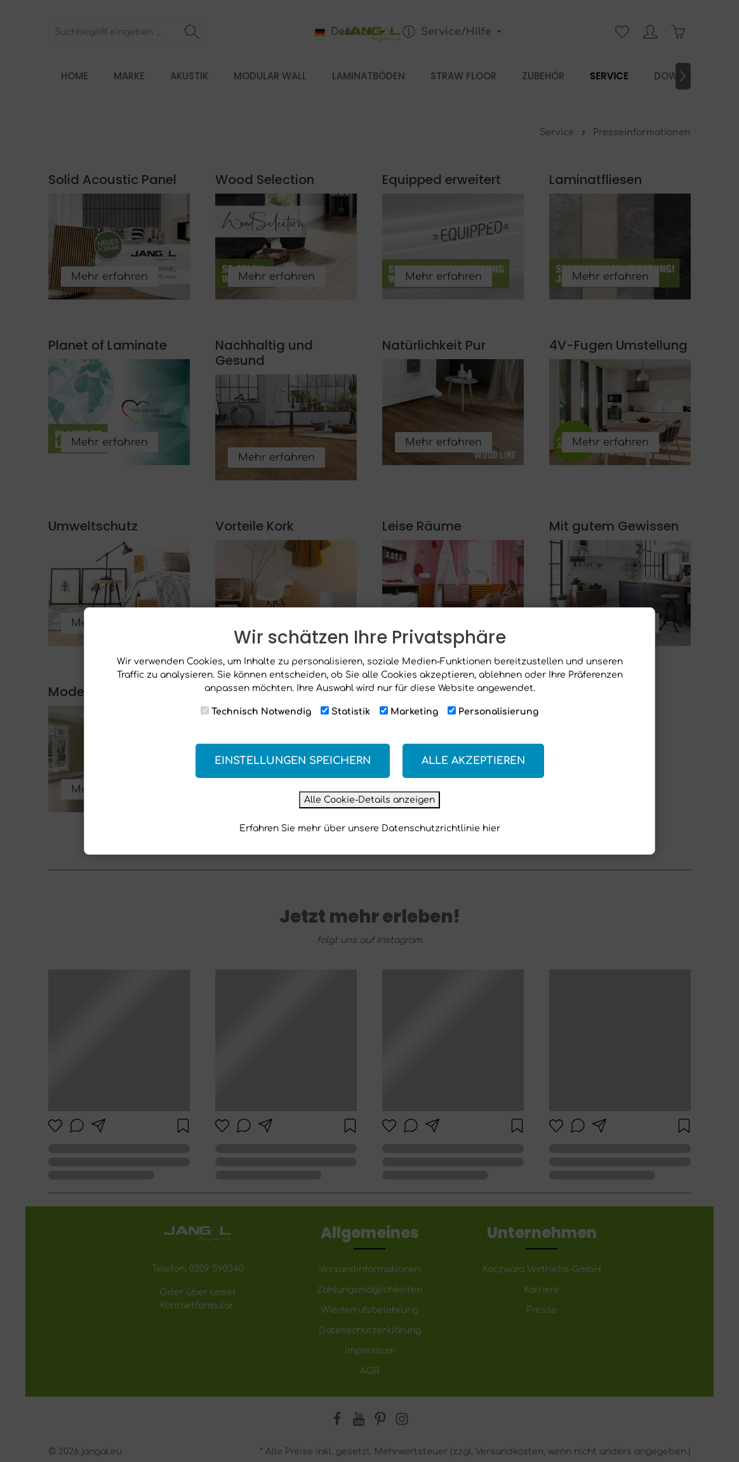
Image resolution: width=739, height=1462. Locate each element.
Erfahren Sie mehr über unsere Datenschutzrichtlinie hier (369, 828)
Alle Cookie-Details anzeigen (369, 800)
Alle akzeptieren (473, 761)
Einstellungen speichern (293, 761)
